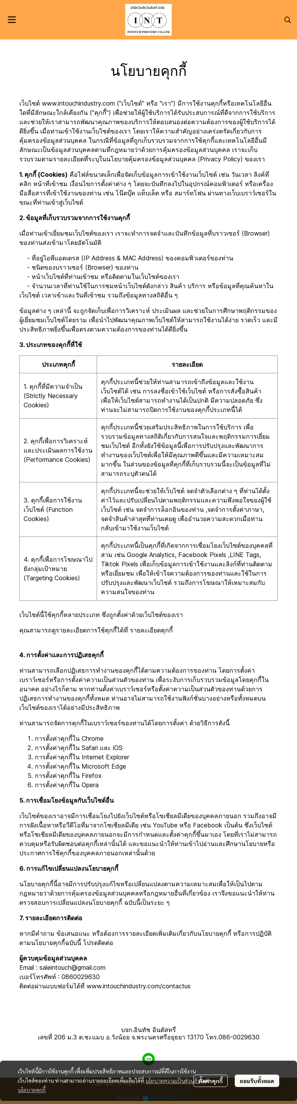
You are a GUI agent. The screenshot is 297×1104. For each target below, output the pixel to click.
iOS (118, 748)
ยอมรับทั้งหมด (257, 1080)
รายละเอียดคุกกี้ (151, 630)
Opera (90, 785)
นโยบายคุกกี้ (32, 1089)
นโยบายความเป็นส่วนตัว (172, 1080)
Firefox (92, 775)
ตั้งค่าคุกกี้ (210, 1080)
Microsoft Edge (104, 766)
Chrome (93, 738)
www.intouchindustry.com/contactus (139, 986)
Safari (90, 748)
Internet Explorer (105, 757)
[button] (287, 19)
